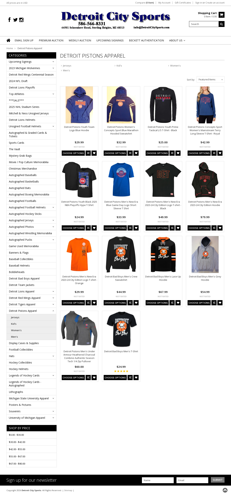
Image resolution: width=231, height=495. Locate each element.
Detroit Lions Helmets (22, 120)
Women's (16, 330)
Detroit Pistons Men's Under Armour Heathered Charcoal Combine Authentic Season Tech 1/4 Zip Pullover (79, 356)
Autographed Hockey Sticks (25, 214)
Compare (144, 2)
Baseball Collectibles (21, 259)
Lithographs (16, 392)
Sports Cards (16, 142)
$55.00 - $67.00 (17, 456)
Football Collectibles (21, 349)
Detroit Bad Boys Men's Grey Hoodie (205, 278)
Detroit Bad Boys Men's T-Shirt (121, 351)
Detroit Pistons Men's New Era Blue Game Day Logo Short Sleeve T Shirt (121, 205)
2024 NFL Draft (18, 81)
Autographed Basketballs (24, 181)
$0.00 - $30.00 (16, 434)
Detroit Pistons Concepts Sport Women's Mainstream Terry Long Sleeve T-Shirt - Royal (205, 130)
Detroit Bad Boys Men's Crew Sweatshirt (121, 278)
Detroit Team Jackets (21, 285)
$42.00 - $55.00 (17, 449)
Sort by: (191, 79)
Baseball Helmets (19, 265)
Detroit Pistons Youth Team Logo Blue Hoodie (79, 128)
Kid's (13, 323)
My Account (164, 2)
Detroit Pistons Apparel (23, 311)
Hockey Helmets (18, 369)
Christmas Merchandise (23, 168)
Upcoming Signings (20, 61)
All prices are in (17, 2)
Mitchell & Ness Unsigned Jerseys (29, 113)
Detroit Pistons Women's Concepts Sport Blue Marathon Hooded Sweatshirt (121, 130)
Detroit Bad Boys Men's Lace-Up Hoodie (163, 278)
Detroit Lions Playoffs (22, 87)
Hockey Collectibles (20, 362)
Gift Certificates (183, 2)
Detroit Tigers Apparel (22, 304)
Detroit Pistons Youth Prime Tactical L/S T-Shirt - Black (163, 128)
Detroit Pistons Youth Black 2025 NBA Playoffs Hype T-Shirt (79, 203)
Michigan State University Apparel (29, 398)
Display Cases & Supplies (24, 343)
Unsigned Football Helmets (25, 126)
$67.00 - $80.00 (17, 463)
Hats (11, 356)
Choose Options (73, 153)
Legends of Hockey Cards (24, 375)
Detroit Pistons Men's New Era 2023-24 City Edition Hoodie (205, 203)
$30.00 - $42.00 (17, 442)
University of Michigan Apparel (27, 417)
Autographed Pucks (20, 239)
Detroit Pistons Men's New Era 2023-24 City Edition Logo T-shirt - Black (163, 205)
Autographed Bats (20, 188)
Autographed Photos (21, 226)
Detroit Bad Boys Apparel (24, 278)
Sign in (198, 2)
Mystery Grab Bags (20, 155)
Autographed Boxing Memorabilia (29, 194)
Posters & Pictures (20, 405)
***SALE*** (16, 100)
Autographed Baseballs (23, 175)
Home (9, 48)
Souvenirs (15, 411)
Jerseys (15, 317)
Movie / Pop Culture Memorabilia (28, 162)
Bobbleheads (17, 272)
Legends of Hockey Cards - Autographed (25, 383)
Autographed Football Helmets (27, 207)
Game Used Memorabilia (24, 246)
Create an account (215, 2)
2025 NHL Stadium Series (24, 107)
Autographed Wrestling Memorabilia (30, 233)
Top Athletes (16, 94)
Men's (14, 336)
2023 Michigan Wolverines (24, 68)
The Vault (14, 149)
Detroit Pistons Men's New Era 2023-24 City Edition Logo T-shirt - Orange (79, 280)
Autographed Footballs (22, 201)
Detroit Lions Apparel (21, 291)
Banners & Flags (19, 252)
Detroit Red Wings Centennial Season (31, 74)
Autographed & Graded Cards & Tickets (28, 134)
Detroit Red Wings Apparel (24, 298)
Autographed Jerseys (21, 220)
